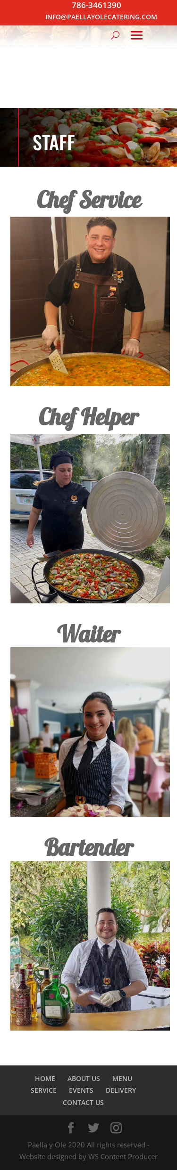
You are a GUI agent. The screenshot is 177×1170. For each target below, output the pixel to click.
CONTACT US (83, 1102)
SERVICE (44, 1090)
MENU (122, 1078)
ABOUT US (83, 1078)
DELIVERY (121, 1090)
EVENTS (81, 1090)
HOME (45, 1078)
